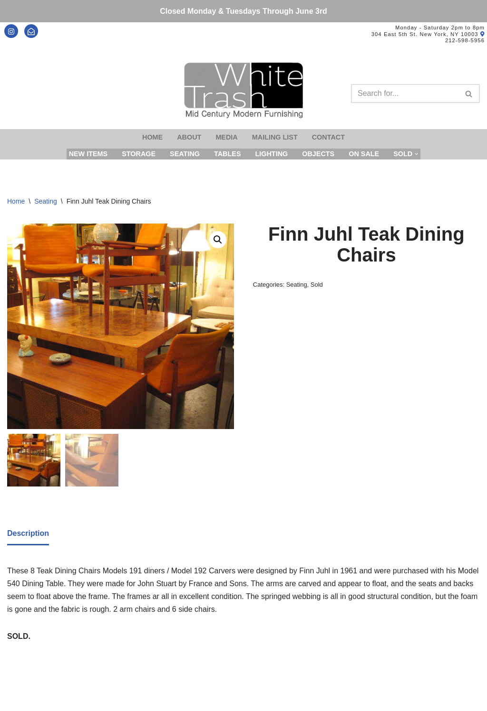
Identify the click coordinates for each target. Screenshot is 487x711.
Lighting (271, 154)
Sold (317, 284)
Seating (185, 154)
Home (152, 137)
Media (226, 137)
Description (28, 533)
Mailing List (275, 137)
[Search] (404, 93)
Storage (139, 154)
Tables (227, 154)
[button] (217, 239)
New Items (88, 154)
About (189, 137)
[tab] (28, 534)
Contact (328, 137)
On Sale (364, 154)
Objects (318, 154)
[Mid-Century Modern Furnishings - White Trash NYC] (243, 90)
